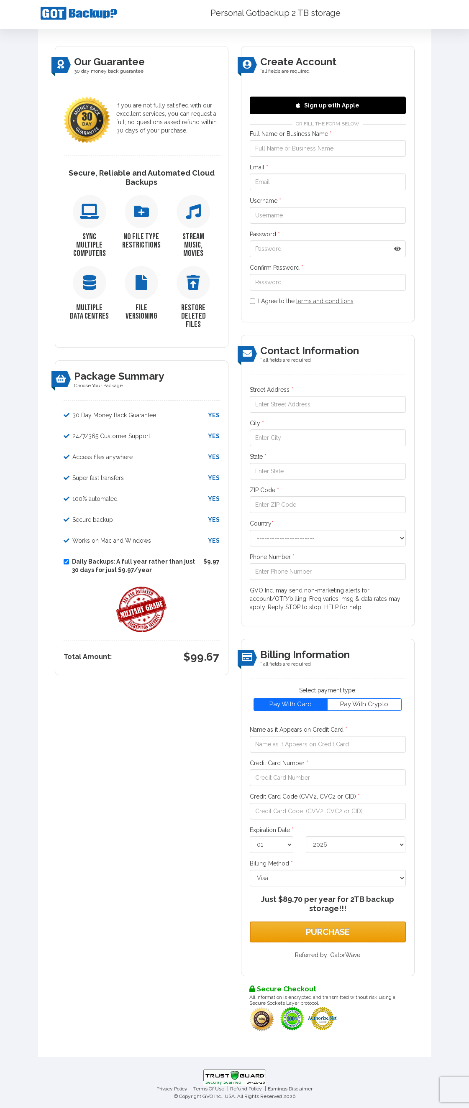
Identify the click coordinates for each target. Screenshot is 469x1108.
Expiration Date (272, 830)
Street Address (271, 389)
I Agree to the (302, 301)
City (257, 423)
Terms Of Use (208, 1089)
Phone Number (272, 557)
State (258, 456)
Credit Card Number (279, 763)
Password (265, 234)
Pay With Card (290, 704)
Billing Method (271, 863)
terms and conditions (325, 301)
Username (265, 200)
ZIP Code (264, 490)
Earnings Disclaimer (290, 1089)
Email (259, 167)
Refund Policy (246, 1089)
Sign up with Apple (327, 105)
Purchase (328, 932)
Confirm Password (276, 267)
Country (262, 523)
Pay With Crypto (364, 704)
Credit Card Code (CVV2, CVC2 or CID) (305, 796)
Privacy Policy (171, 1089)
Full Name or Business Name (291, 133)
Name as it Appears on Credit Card (298, 729)
